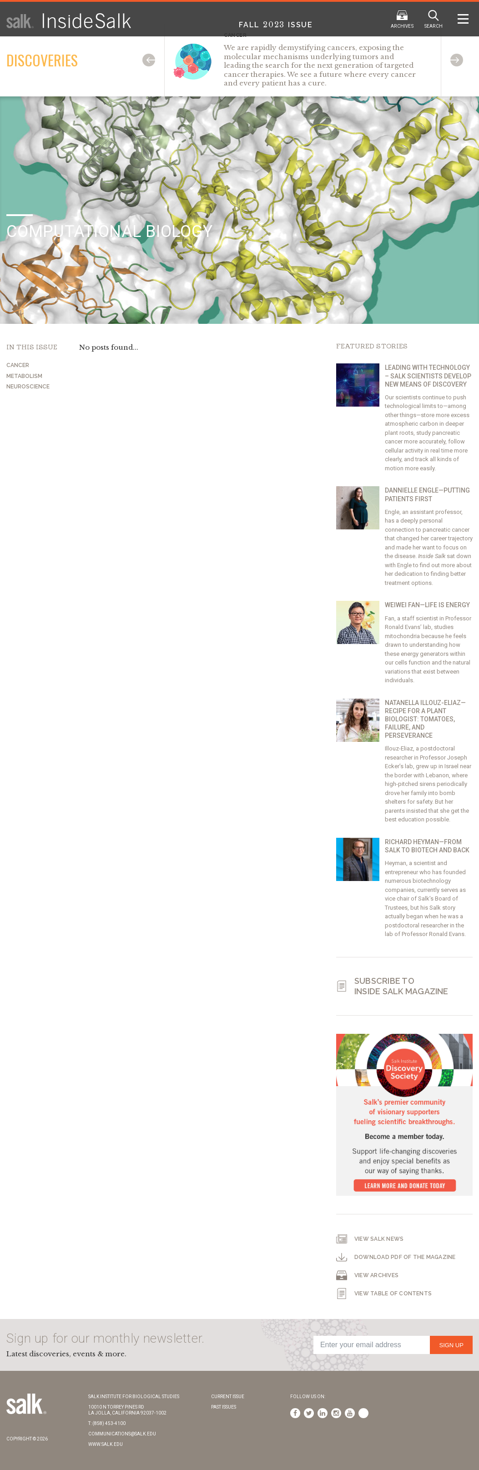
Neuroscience (28, 386)
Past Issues (223, 1407)
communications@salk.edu (122, 1433)
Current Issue (227, 1396)
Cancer (17, 365)
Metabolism (24, 376)
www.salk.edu (105, 1444)
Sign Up (451, 1345)
